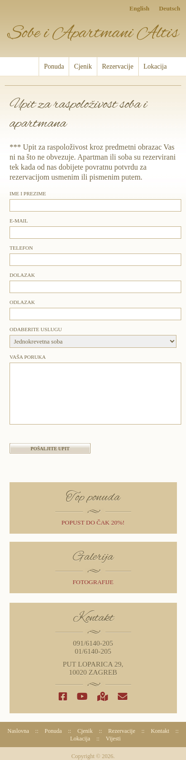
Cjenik (83, 66)
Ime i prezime (28, 193)
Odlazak (22, 302)
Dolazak (22, 275)
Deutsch (169, 8)
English (139, 8)
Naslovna (28, 66)
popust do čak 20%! (93, 522)
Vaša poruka (28, 357)
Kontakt (160, 731)
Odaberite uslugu (36, 329)
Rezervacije (118, 66)
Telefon (21, 248)
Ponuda (54, 66)
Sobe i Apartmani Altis (93, 33)
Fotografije (93, 582)
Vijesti (113, 738)
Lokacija (155, 66)
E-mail (19, 220)
